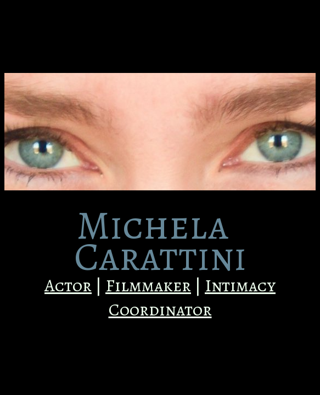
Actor (68, 285)
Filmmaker (148, 285)
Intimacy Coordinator (192, 297)
